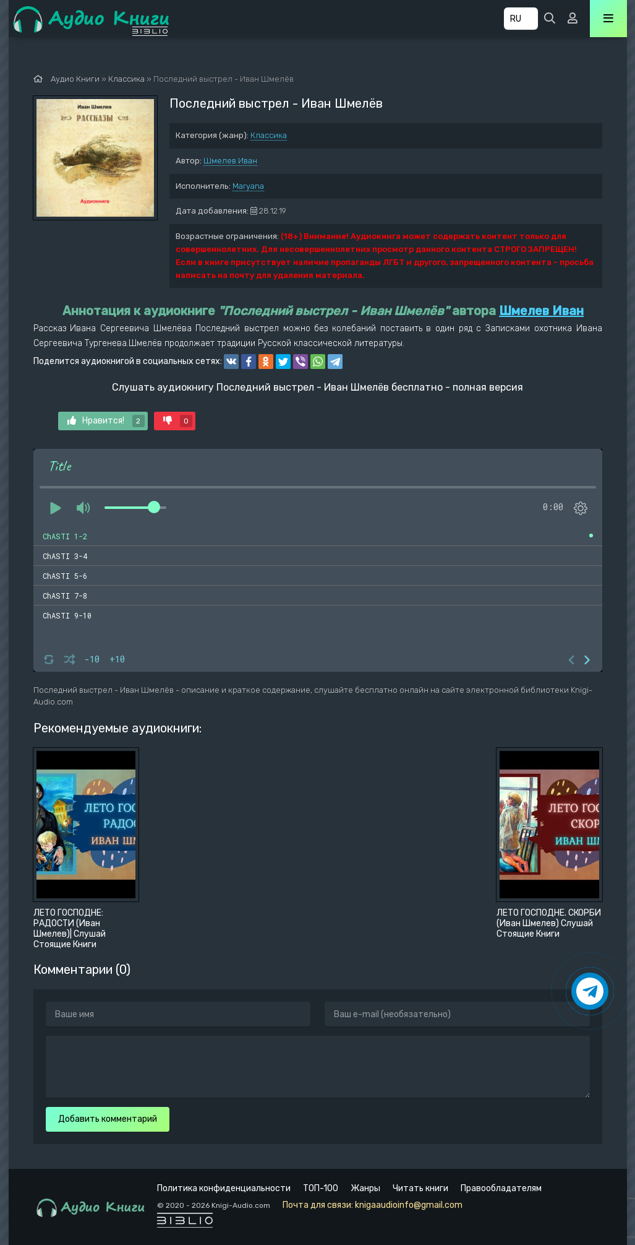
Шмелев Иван (230, 160)
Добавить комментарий (107, 1119)
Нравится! (106, 421)
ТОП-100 (320, 1188)
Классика (268, 135)
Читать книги (420, 1188)
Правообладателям (501, 1188)
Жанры (365, 1188)
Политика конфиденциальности (224, 1188)
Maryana (248, 186)
